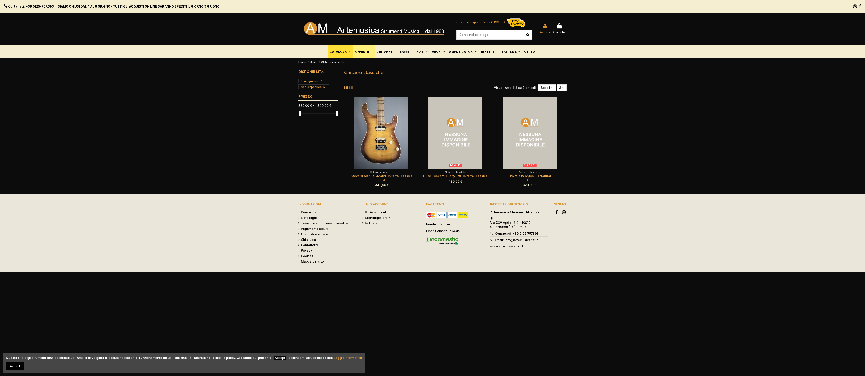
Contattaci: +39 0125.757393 (517, 233)
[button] (340, 51)
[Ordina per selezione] (547, 87)
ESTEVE (381, 180)
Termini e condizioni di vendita (324, 223)
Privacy (306, 250)
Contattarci (309, 245)
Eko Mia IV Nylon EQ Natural (529, 176)
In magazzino (312, 81)
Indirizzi (371, 223)
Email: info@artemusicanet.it (516, 240)
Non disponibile (313, 87)
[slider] (300, 113)
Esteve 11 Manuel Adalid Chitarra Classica (381, 176)
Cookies (307, 256)
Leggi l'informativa (348, 358)
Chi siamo (308, 239)
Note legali (309, 218)
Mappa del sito (312, 261)
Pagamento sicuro (314, 229)
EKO (529, 180)
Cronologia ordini (378, 218)
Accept (15, 366)
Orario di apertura (314, 234)
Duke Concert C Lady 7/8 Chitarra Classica (455, 176)
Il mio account (375, 212)
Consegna (309, 212)
